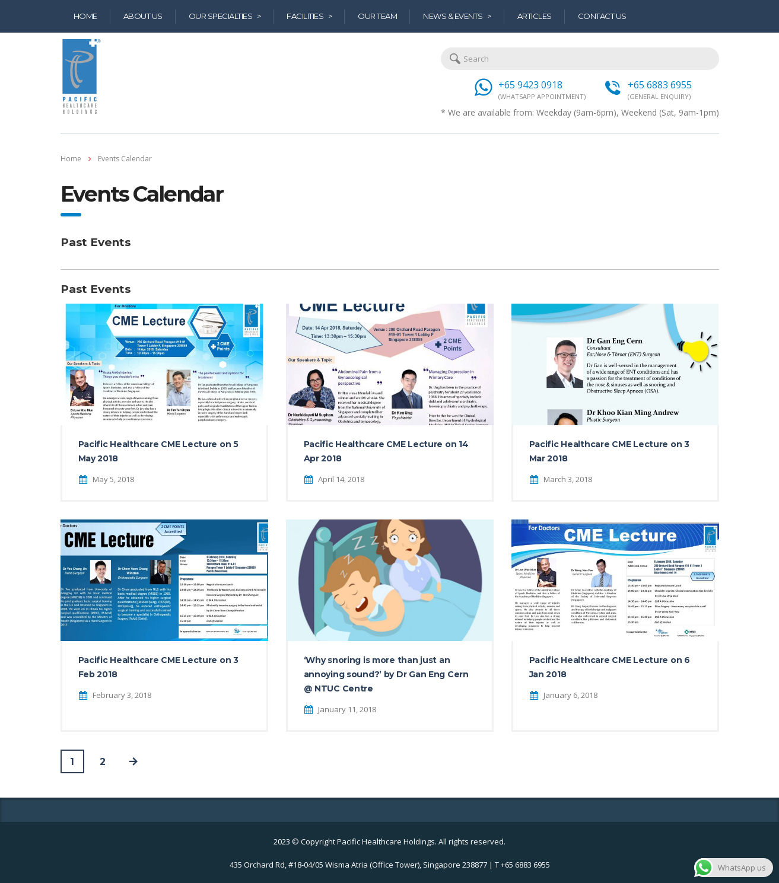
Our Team (377, 16)
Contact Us (602, 16)
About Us (143, 16)
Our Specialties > (225, 16)
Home (85, 16)
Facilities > (309, 16)
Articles (534, 16)
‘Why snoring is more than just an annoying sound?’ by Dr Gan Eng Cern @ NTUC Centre (386, 674)
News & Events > (457, 16)
